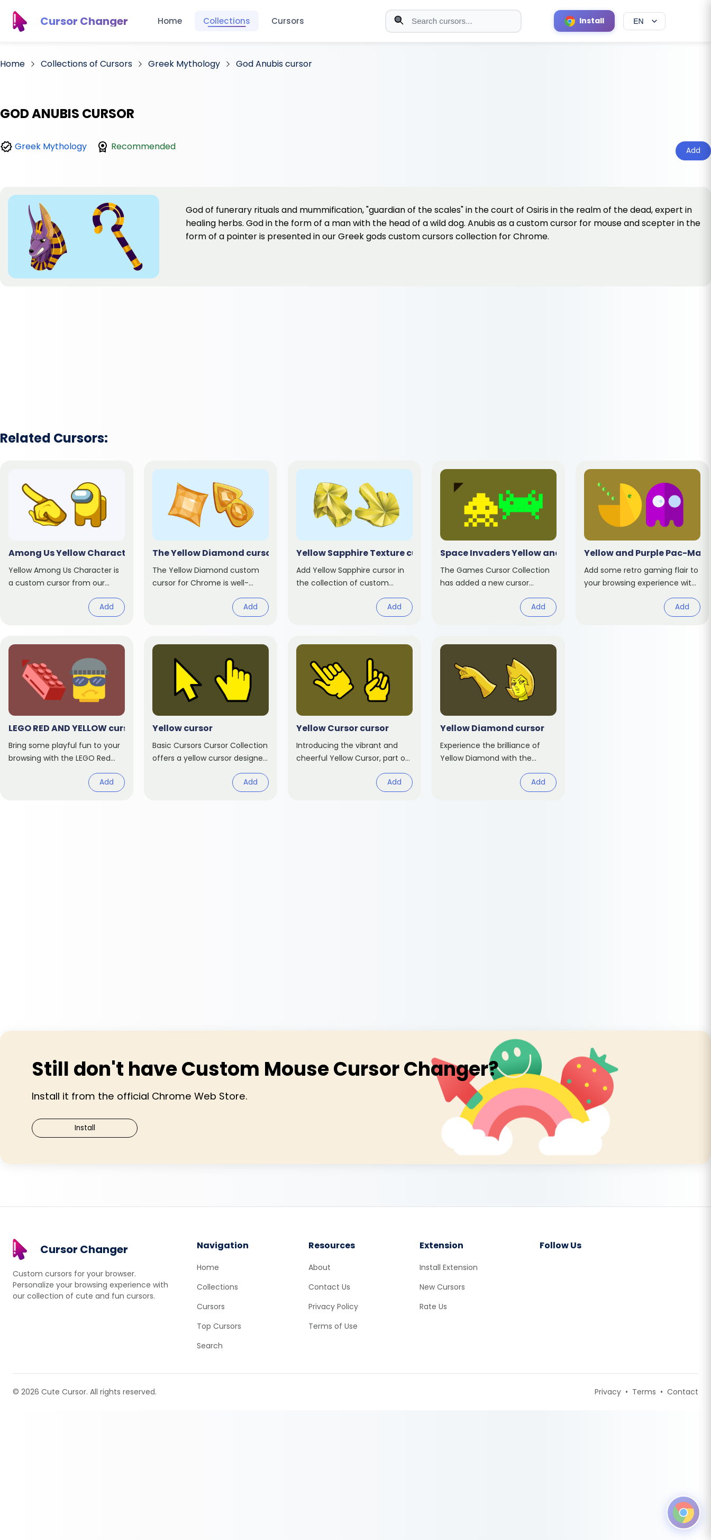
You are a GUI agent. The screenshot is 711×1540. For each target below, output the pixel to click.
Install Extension (449, 1267)
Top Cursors (219, 1326)
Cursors (287, 20)
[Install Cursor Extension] (584, 21)
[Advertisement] (355, 344)
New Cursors (442, 1287)
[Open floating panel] (683, 1512)
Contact (682, 1391)
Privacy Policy (333, 1306)
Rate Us (433, 1306)
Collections (226, 20)
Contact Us (329, 1287)
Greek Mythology (51, 146)
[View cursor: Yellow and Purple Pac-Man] (642, 543)
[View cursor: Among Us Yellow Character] (66, 543)
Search (210, 1345)
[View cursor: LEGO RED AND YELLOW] (66, 718)
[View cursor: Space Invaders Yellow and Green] (498, 543)
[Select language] (644, 21)
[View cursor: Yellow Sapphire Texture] (354, 543)
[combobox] (453, 21)
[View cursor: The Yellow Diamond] (210, 543)
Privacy (608, 1391)
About (319, 1267)
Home (170, 20)
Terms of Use (333, 1326)
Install (85, 1128)
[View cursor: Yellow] (210, 718)
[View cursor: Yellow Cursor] (354, 718)
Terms (644, 1391)
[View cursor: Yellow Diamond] (498, 718)
